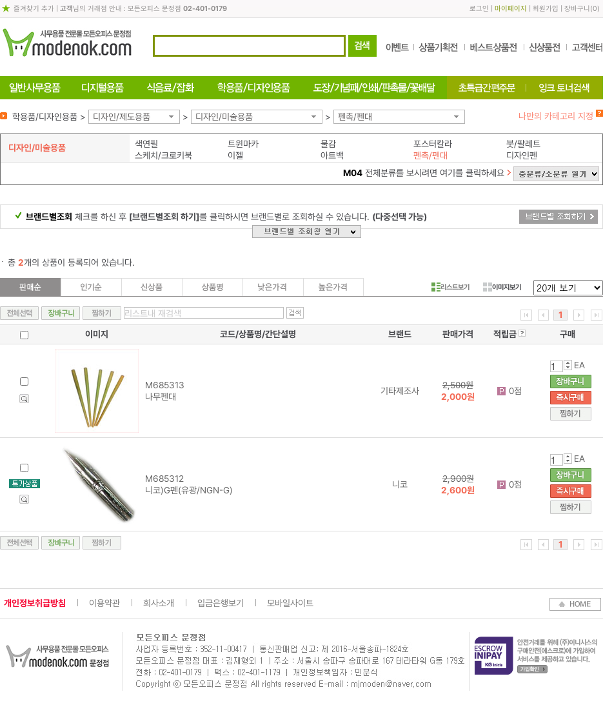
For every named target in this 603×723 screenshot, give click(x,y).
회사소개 (158, 603)
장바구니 (577, 9)
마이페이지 (511, 9)
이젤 (235, 155)
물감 (328, 144)
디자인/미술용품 (224, 117)
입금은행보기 (220, 603)
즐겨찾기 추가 (34, 9)
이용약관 (104, 603)
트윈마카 (243, 144)
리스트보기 (450, 287)
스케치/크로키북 (163, 155)
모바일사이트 (290, 603)
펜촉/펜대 (355, 117)
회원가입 (546, 9)
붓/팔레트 (523, 144)
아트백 (332, 155)
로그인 (479, 9)
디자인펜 (521, 155)
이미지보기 (502, 287)
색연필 (146, 144)
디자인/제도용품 (121, 117)
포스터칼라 (432, 144)
